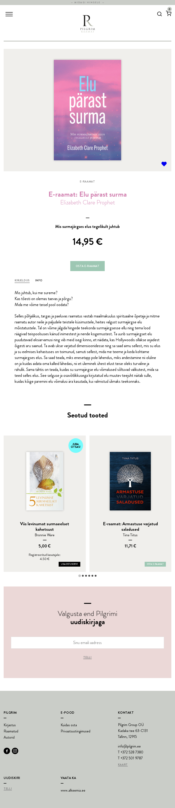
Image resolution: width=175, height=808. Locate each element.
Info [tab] (38, 280)
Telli (87, 657)
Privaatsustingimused (75, 731)
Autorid (9, 737)
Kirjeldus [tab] (22, 280)
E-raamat (87, 182)
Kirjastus (10, 725)
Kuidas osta (69, 725)
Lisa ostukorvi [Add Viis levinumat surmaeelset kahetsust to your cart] (69, 564)
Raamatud (11, 731)
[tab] (79, 575)
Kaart (123, 764)
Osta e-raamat (87, 266)
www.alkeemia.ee (73, 790)
